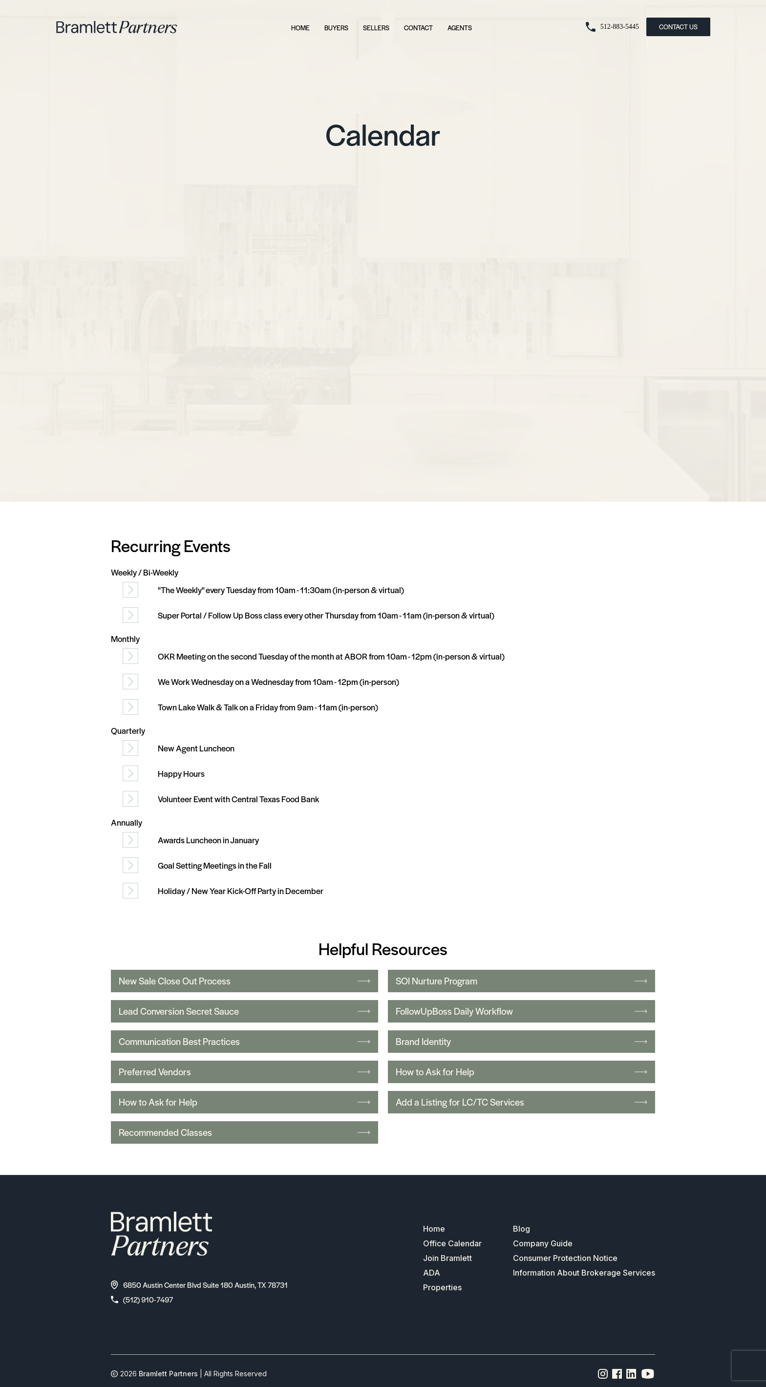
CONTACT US (678, 26)
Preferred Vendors (244, 1071)
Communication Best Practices (244, 1041)
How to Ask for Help (521, 1071)
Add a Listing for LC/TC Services (521, 1102)
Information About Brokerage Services (584, 1273)
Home (300, 27)
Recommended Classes (244, 1132)
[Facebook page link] (617, 1374)
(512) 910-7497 (142, 1299)
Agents (459, 27)
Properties (442, 1288)
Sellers (376, 27)
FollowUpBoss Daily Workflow (521, 1011)
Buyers (336, 27)
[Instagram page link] (603, 1374)
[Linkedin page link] (631, 1374)
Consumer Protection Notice (565, 1258)
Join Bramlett (447, 1258)
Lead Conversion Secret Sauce (244, 1011)
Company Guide (543, 1244)
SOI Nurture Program (521, 980)
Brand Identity (521, 1041)
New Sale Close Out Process (244, 980)
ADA (431, 1273)
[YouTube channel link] (647, 1373)
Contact (418, 27)
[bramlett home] (117, 27)
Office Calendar (452, 1244)
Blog (521, 1229)
